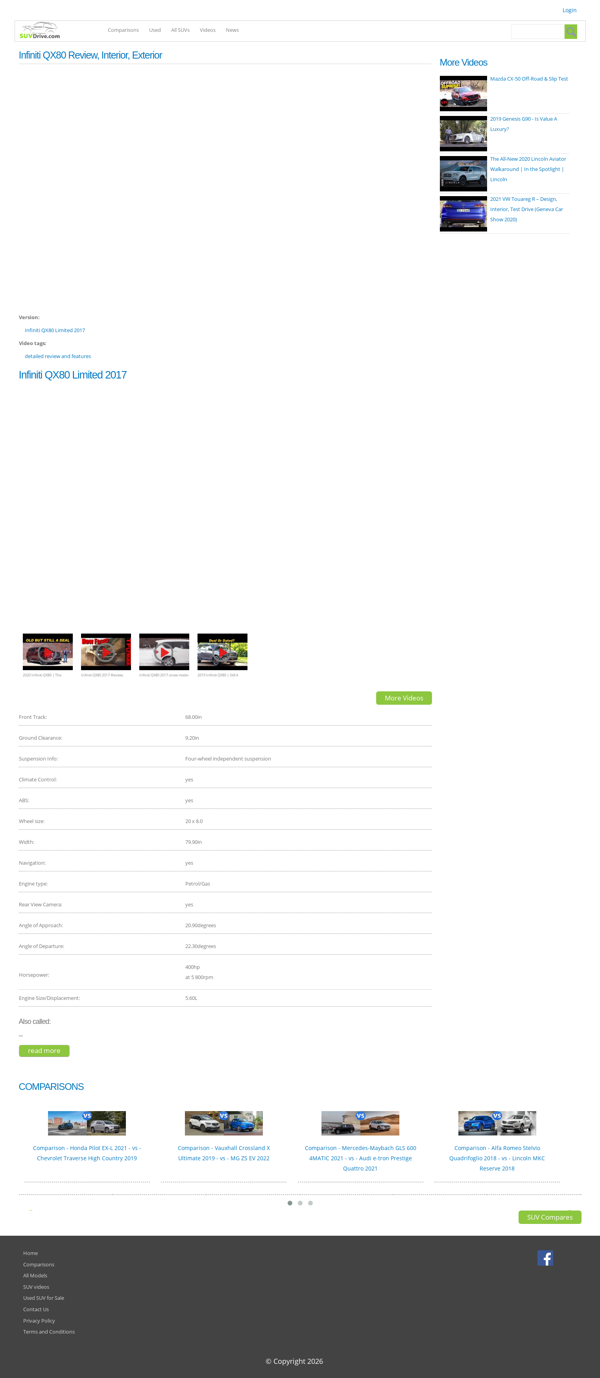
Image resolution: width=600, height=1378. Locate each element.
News (232, 29)
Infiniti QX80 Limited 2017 (55, 330)
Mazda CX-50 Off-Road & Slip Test (529, 78)
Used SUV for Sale (43, 1297)
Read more (49, 1050)
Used (155, 29)
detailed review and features (58, 356)
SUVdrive (43, 31)
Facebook (546, 1258)
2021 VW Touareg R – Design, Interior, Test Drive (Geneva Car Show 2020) (526, 209)
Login (570, 10)
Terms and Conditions (49, 1331)
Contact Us (36, 1309)
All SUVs (180, 29)
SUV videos (36, 1286)
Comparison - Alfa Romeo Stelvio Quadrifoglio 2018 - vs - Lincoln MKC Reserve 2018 (497, 1158)
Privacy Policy (39, 1320)
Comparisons (123, 29)
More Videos (404, 697)
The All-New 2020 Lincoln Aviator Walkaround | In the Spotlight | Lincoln (528, 169)
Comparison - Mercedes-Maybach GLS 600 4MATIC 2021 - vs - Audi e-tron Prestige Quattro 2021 (360, 1158)
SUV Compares (550, 1217)
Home (30, 1253)
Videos (208, 29)
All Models (35, 1275)
